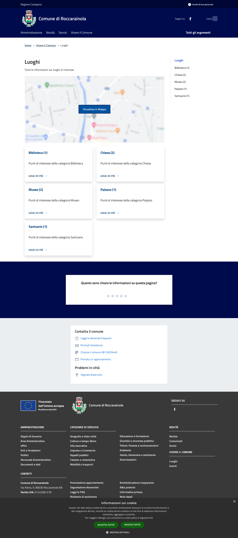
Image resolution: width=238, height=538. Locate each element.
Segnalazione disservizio (84, 487)
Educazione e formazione (134, 436)
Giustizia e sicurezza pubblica (137, 441)
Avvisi (172, 446)
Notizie (173, 436)
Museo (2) (180, 82)
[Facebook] (183, 18)
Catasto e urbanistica (82, 460)
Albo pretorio (127, 487)
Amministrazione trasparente (137, 483)
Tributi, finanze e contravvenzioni (139, 446)
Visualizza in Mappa (94, 109)
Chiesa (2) (180, 75)
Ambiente (125, 450)
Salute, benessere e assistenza (138, 455)
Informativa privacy (131, 492)
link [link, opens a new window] (151, 517)
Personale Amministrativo (36, 460)
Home (28, 45)
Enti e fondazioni (30, 450)
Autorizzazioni (128, 460)
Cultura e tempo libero (83, 441)
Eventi (173, 466)
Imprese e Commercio (82, 450)
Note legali (126, 497)
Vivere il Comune (46, 45)
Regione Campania (31, 4)
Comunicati (175, 441)
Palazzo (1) (181, 89)
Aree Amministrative (33, 441)
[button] (119, 532)
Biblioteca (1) (182, 68)
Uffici (24, 446)
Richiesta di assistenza (83, 497)
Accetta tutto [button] (106, 524)
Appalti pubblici (79, 455)
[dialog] (119, 518)
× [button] (234, 501)
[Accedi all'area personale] (201, 4)
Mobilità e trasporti (81, 464)
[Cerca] (214, 19)
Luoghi (173, 461)
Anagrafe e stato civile (83, 436)
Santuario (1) (182, 96)
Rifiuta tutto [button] (132, 524)
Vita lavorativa (78, 446)
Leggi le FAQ (77, 492)
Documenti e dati (30, 464)
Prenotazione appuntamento (87, 483)
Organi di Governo (31, 436)
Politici (24, 455)
